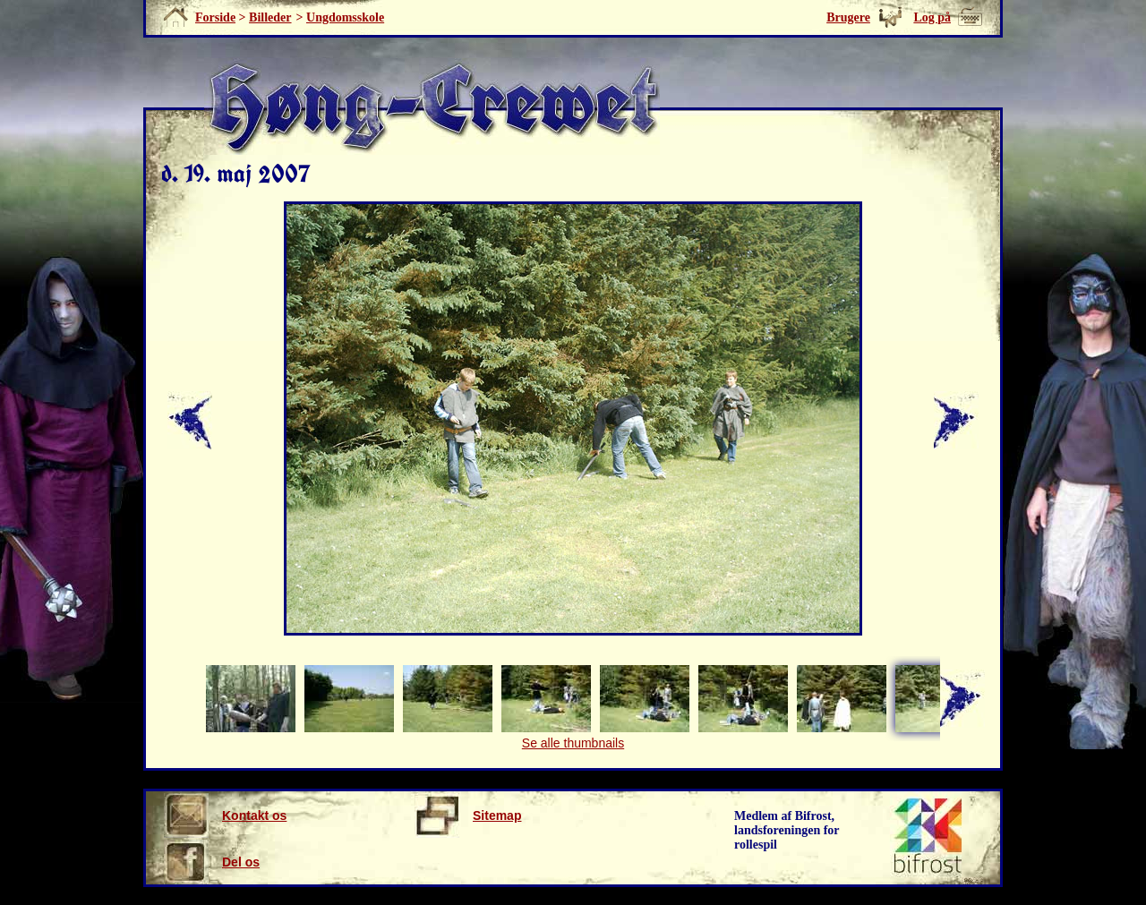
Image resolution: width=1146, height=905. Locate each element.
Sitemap (468, 815)
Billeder (270, 17)
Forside (215, 17)
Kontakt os (225, 815)
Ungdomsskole (345, 17)
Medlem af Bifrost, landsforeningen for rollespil (787, 830)
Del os (212, 862)
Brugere (848, 17)
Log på (932, 17)
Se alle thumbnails (573, 743)
